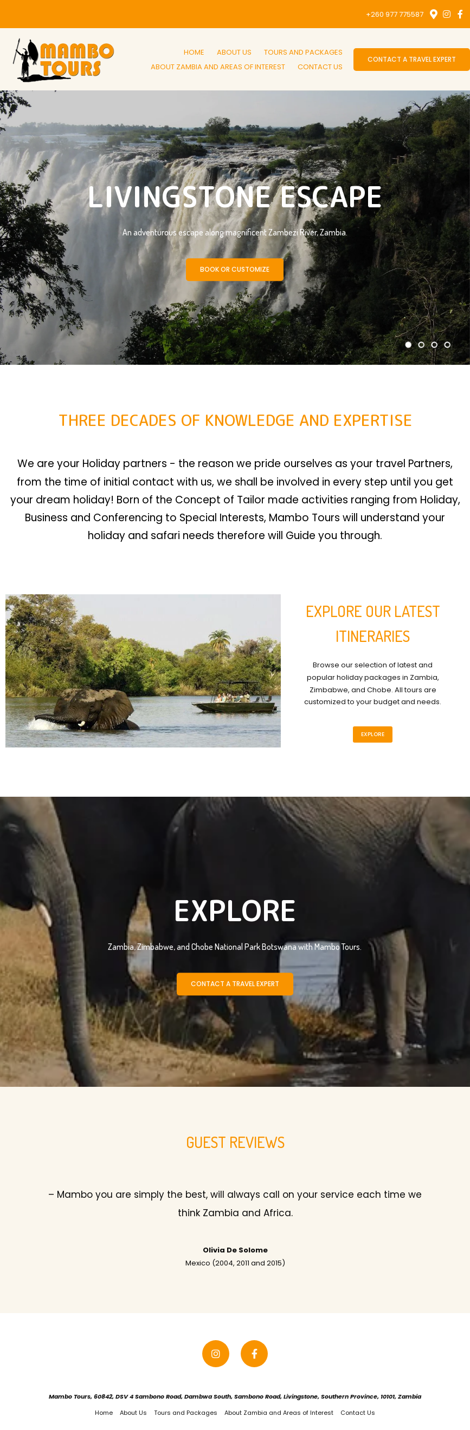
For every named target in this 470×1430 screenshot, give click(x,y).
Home (194, 52)
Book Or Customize (234, 269)
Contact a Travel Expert (412, 59)
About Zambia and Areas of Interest (218, 67)
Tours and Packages (303, 52)
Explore (372, 734)
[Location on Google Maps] (433, 13)
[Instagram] (446, 14)
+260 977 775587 (394, 14)
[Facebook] (460, 14)
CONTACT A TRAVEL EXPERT (235, 983)
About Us (234, 52)
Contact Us (320, 67)
